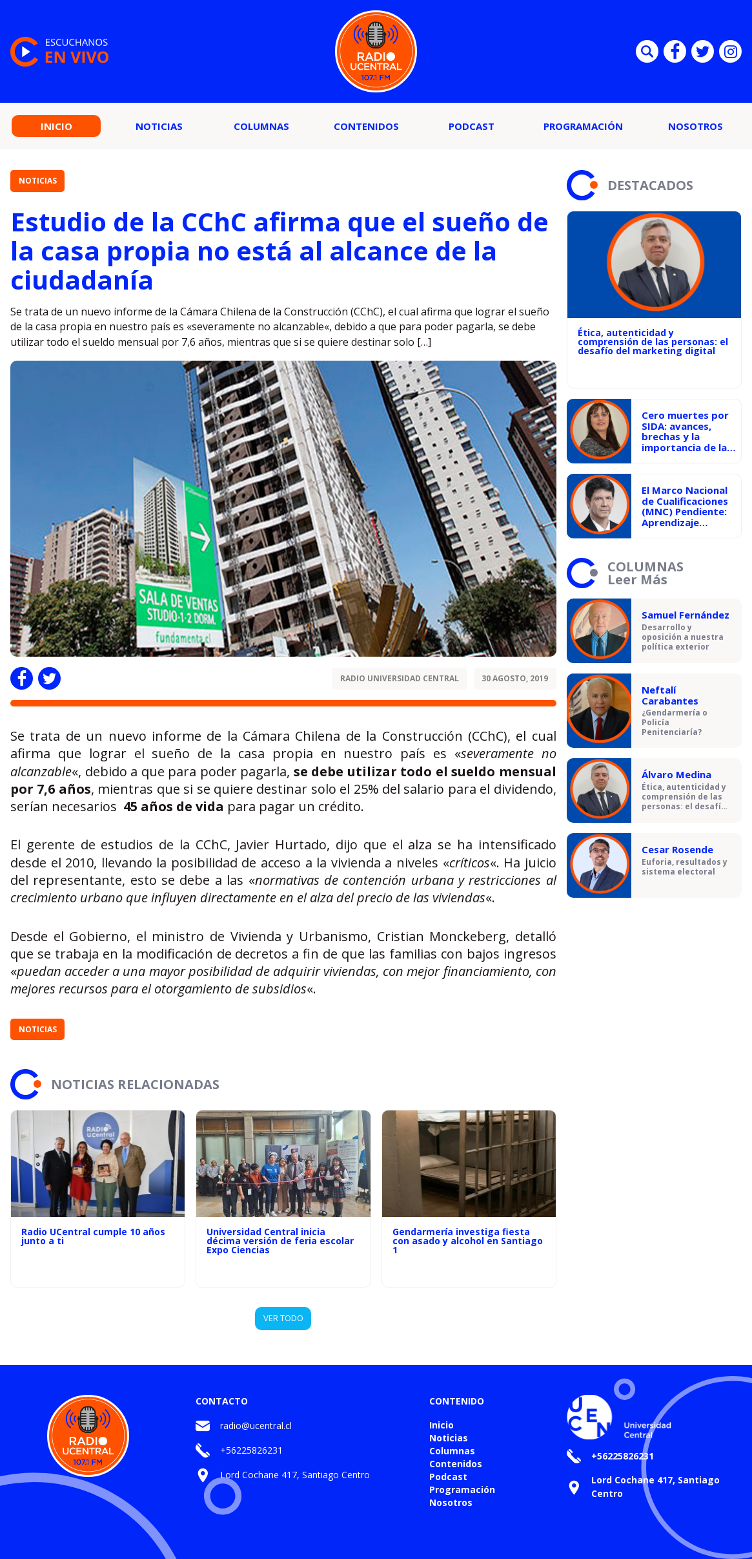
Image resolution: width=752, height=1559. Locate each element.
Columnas (261, 126)
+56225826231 (251, 1450)
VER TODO (283, 1318)
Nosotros (695, 126)
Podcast (471, 126)
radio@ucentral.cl (256, 1425)
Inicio (56, 126)
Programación (583, 126)
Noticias (159, 126)
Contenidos (366, 126)
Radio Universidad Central (399, 678)
